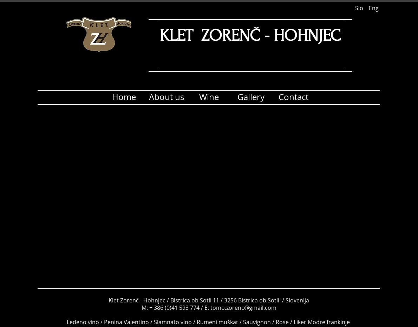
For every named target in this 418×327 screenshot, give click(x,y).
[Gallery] (251, 97)
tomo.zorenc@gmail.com (243, 308)
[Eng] (373, 8)
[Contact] (293, 97)
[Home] (124, 97)
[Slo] (359, 8)
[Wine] (209, 97)
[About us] (166, 97)
